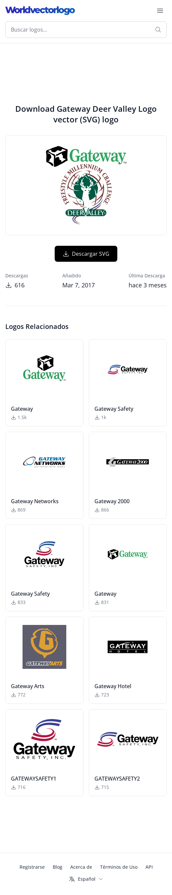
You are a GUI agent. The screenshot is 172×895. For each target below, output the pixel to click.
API (149, 867)
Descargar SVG (86, 253)
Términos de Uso (119, 867)
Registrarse (32, 867)
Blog (57, 867)
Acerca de (81, 867)
